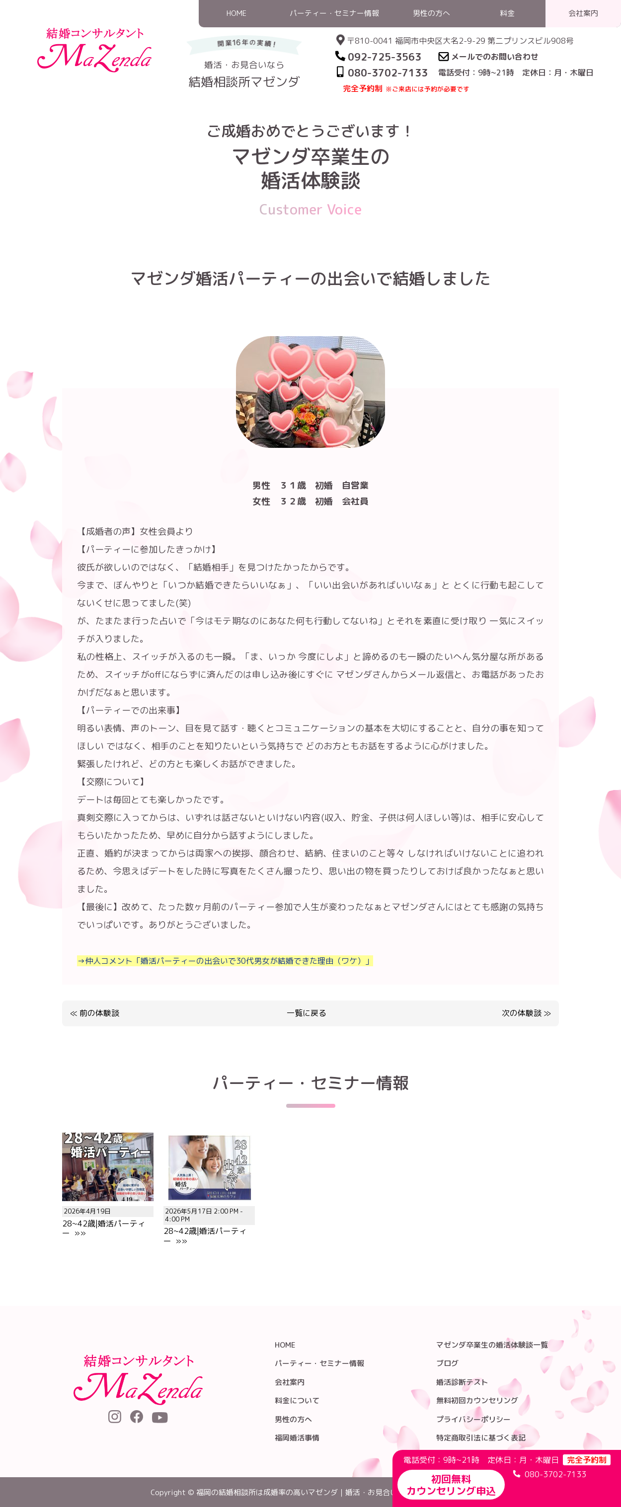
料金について (297, 1400)
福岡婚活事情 (297, 1438)
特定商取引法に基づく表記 (481, 1438)
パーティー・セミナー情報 (319, 1363)
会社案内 (290, 1382)
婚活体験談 (422, 116)
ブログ (447, 1363)
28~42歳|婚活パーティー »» (108, 1217)
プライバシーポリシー (473, 1419)
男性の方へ (293, 1419)
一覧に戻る (306, 1013)
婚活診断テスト (462, 1382)
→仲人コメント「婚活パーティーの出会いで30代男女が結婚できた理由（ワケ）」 (225, 960)
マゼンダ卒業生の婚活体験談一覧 (492, 1345)
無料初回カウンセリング (477, 1400)
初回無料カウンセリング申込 (451, 1485)
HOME (384, 116)
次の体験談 (522, 1012)
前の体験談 (99, 1012)
